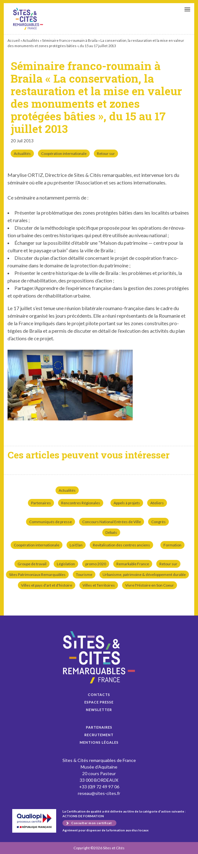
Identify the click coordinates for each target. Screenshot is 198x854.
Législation (66, 563)
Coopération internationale (64, 153)
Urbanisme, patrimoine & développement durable (144, 574)
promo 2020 (95, 563)
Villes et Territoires (99, 585)
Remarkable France (132, 563)
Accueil (14, 40)
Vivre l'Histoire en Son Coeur (149, 585)
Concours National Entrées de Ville (111, 521)
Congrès (158, 521)
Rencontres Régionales (80, 503)
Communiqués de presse (50, 521)
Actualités (31, 40)
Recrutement (99, 735)
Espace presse (99, 702)
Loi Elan (76, 545)
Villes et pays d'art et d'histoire (46, 585)
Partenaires (41, 503)
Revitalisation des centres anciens (121, 545)
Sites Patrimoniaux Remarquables (37, 574)
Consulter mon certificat (91, 823)
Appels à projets (127, 503)
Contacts (99, 695)
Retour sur (106, 153)
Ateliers (157, 503)
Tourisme (84, 574)
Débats (111, 532)
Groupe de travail (32, 563)
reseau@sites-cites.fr (99, 793)
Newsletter (99, 710)
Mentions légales (99, 742)
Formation (172, 545)
